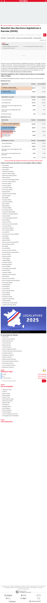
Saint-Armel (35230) (7, 201)
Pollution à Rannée (7, 357)
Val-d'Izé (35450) (6, 195)
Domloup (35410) (6, 185)
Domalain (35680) (6, 208)
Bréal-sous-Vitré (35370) (8, 278)
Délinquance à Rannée (8, 355)
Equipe (12, 586)
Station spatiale (6, 395)
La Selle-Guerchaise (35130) (9, 304)
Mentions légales (32, 587)
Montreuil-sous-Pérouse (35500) (10, 234)
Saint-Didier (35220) (7, 210)
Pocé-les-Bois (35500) (7, 230)
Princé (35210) (5, 288)
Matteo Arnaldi (6, 402)
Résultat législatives (8, 25)
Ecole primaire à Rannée (8, 339)
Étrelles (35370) (6, 191)
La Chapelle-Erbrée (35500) (9, 268)
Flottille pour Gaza (6, 389)
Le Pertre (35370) (6, 226)
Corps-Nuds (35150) (7, 187)
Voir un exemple (42, 374)
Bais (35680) (5, 197)
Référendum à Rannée (8, 367)
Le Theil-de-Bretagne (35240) (9, 218)
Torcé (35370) (5, 232)
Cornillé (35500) (6, 248)
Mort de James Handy (8, 399)
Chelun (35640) (6, 292)
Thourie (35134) (6, 258)
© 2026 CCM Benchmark (23, 589)
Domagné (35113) (6, 199)
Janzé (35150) (5, 169)
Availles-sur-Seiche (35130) (9, 274)
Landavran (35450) (6, 272)
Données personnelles (8, 587)
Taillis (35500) (5, 238)
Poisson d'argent (6, 412)
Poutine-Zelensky (6, 410)
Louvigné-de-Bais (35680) (8, 212)
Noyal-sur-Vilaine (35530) (8, 173)
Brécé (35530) (5, 203)
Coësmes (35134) (6, 222)
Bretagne (17, 25)
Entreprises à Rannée (7, 363)
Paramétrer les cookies (18, 587)
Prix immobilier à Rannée (8, 365)
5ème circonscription (34, 25)
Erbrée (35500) (6, 220)
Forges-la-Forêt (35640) (8, 298)
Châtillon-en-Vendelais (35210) (9, 214)
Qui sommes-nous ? (5, 586)
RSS (38, 586)
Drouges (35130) (11, 38)
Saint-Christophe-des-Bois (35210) (11, 280)
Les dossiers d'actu (6, 378)
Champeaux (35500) (7, 282)
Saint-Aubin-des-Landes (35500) (10, 252)
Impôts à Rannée (6, 347)
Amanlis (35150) (6, 216)
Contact (28, 586)
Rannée (26, 46)
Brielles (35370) (6, 270)
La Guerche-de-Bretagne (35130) (10, 179)
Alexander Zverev (6, 406)
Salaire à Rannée (6, 345)
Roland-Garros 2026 (7, 400)
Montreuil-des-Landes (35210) (9, 302)
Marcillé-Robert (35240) (8, 244)
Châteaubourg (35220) (7, 171)
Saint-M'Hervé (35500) (7, 228)
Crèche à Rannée (6, 343)
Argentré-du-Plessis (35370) (9, 175)
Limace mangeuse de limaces (10, 414)
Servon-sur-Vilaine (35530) (8, 181)
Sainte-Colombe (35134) (8, 290)
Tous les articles (33, 586)
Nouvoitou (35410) (6, 183)
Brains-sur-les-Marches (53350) (24, 38)
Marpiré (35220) (6, 240)
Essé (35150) (5, 236)
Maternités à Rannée (7, 341)
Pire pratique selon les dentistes (10, 415)
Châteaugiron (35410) (7, 167)
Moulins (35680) (6, 266)
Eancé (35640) (5, 286)
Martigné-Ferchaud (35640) (9, 193)
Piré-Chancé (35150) (7, 189)
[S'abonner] (23, 380)
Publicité (23, 586)
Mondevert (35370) (7, 262)
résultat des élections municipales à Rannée (20, 71)
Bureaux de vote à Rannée (9, 48)
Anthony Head (6, 393)
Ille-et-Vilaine (24, 25)
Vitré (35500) (5, 165)
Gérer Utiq (26, 587)
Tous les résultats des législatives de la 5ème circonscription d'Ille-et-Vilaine (23, 160)
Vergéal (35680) (6, 260)
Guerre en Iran (6, 397)
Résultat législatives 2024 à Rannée (10, 46)
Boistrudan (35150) (6, 264)
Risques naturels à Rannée (9, 359)
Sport (3, 376)
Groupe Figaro (40, 587)
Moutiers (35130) (6, 254)
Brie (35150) (5, 246)
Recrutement (43, 586)
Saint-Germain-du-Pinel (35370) (10, 242)
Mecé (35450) (5, 276)
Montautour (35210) (7, 296)
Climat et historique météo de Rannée (12, 351)
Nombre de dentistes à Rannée (10, 361)
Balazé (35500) (6, 206)
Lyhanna (4, 391)
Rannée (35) (5, 337)
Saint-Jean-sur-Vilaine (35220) (9, 224)
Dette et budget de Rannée (9, 349)
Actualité (3, 374)
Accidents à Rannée (7, 353)
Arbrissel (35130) (6, 300)
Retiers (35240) (6, 177)
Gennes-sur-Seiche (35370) (9, 250)
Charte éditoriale (17, 586)
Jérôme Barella (6, 408)
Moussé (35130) (37, 38)
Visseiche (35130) (6, 256)
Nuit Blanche (5, 404)
